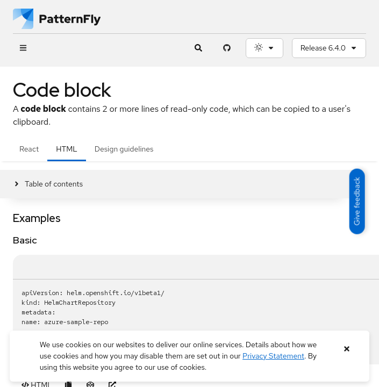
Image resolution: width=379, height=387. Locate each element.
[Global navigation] (23, 48)
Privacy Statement (273, 356)
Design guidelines (124, 149)
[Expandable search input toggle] (199, 48)
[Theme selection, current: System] (264, 48)
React (29, 149)
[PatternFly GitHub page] (227, 48)
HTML (66, 149)
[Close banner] (346, 349)
